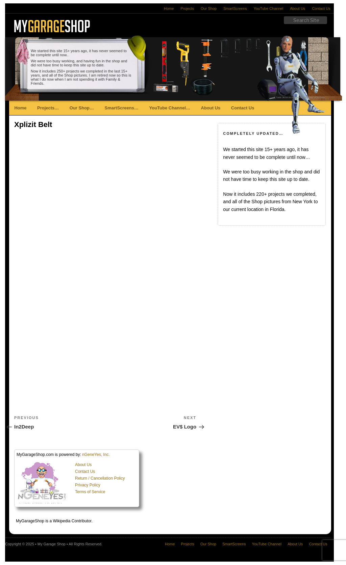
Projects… (48, 107)
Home (169, 8)
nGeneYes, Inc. (96, 454)
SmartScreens (235, 8)
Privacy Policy (87, 485)
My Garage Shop (52, 544)
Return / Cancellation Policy (100, 478)
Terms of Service (90, 491)
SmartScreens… (122, 107)
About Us (297, 8)
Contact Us (321, 8)
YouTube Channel (268, 8)
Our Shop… (82, 107)
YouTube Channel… (169, 107)
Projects (187, 8)
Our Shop (209, 8)
